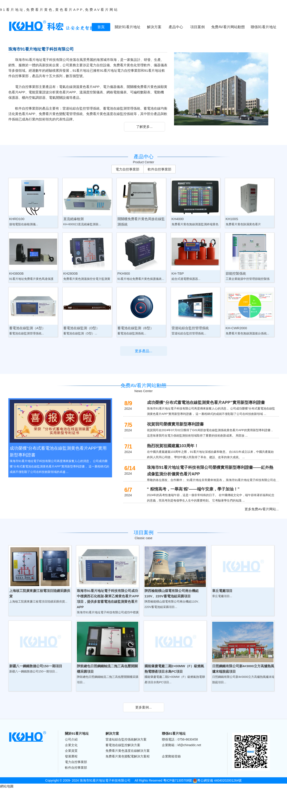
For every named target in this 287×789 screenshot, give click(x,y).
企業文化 (71, 745)
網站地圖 (7, 786)
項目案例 (197, 27)
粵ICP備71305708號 (177, 780)
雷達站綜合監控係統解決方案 (126, 739)
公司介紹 (71, 739)
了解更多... (144, 127)
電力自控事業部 (127, 169)
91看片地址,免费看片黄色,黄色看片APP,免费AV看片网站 (59, 10)
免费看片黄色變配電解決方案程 (128, 756)
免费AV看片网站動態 (228, 27)
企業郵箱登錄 (171, 756)
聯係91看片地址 (263, 27)
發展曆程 (71, 756)
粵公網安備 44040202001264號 (217, 780)
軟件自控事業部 (159, 169)
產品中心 (176, 27)
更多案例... (143, 707)
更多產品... (143, 351)
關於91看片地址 (127, 27)
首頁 (101, 27)
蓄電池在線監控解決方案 (123, 745)
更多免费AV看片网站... (262, 509)
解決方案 (154, 27)
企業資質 (71, 750)
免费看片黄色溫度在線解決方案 (128, 750)
